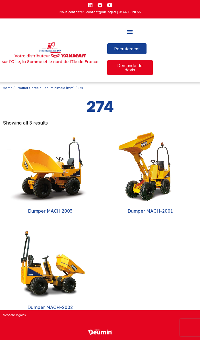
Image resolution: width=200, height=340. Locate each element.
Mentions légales (14, 315)
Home (8, 88)
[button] (130, 31)
